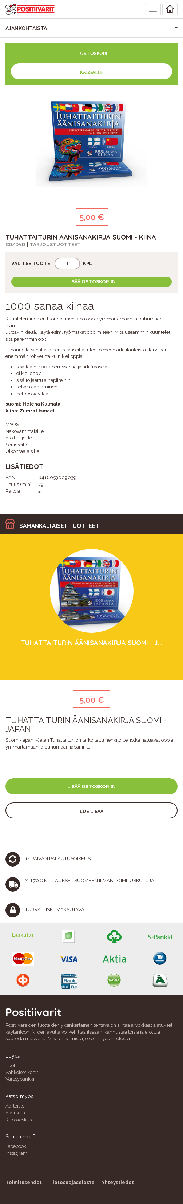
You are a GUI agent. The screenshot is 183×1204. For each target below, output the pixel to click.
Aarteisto (14, 1106)
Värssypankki (19, 1079)
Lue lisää (91, 811)
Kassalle (91, 72)
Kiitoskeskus (18, 1119)
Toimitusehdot (23, 1182)
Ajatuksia (15, 1113)
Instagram (16, 1153)
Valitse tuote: (31, 263)
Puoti (10, 1065)
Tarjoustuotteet (55, 244)
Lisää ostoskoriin (91, 281)
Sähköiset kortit (21, 1072)
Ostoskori (93, 53)
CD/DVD (15, 244)
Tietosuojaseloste (72, 1182)
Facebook (15, 1146)
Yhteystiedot (118, 1182)
